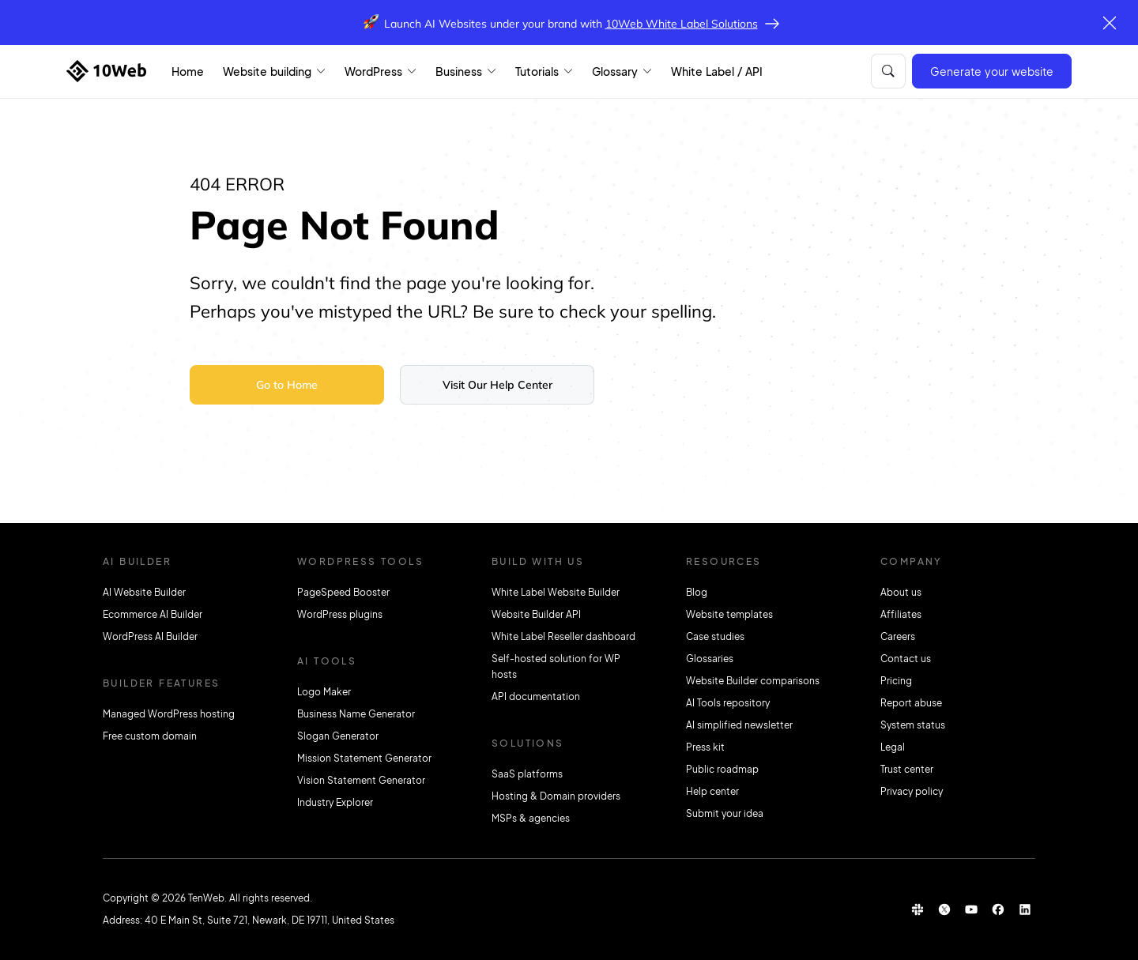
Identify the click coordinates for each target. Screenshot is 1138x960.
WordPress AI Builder (150, 636)
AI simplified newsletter (739, 725)
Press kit (705, 747)
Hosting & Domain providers (556, 796)
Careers (897, 636)
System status (912, 725)
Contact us (905, 658)
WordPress (373, 71)
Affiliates (900, 614)
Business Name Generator (356, 714)
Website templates (729, 614)
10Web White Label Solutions (681, 24)
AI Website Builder (144, 592)
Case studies (715, 636)
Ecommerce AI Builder (152, 614)
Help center (712, 791)
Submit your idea (724, 813)
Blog (696, 592)
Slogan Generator (338, 736)
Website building (267, 71)
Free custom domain (150, 736)
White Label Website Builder (556, 592)
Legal (892, 747)
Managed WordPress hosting (169, 714)
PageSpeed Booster (343, 592)
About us (900, 592)
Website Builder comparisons (753, 681)
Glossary (615, 71)
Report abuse (911, 703)
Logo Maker (324, 692)
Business (458, 71)
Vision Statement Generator (361, 780)
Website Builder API (536, 614)
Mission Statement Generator (364, 758)
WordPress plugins (339, 614)
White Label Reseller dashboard (563, 636)
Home (187, 71)
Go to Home (287, 385)
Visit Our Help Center (497, 385)
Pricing (896, 681)
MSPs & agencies (531, 818)
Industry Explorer (335, 802)
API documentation (536, 696)
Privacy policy (911, 791)
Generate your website (991, 71)
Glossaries (709, 658)
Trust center (906, 769)
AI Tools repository (728, 703)
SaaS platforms (527, 774)
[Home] (106, 71)
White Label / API (717, 71)
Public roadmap (722, 769)
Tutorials (537, 71)
